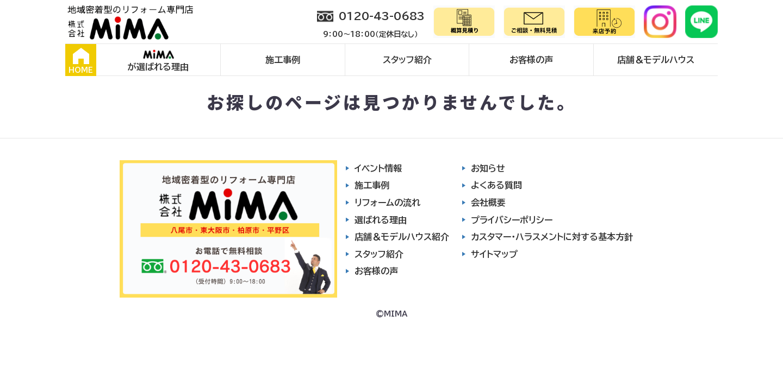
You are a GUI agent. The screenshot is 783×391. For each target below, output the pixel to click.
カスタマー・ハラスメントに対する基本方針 (552, 236)
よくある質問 (496, 185)
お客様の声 (531, 59)
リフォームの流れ (387, 202)
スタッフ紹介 (407, 59)
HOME (81, 61)
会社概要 (488, 202)
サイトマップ (494, 254)
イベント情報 (378, 168)
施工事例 (282, 59)
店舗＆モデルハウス (655, 59)
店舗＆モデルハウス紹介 (402, 236)
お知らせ (488, 168)
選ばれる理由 (381, 220)
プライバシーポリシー (511, 220)
